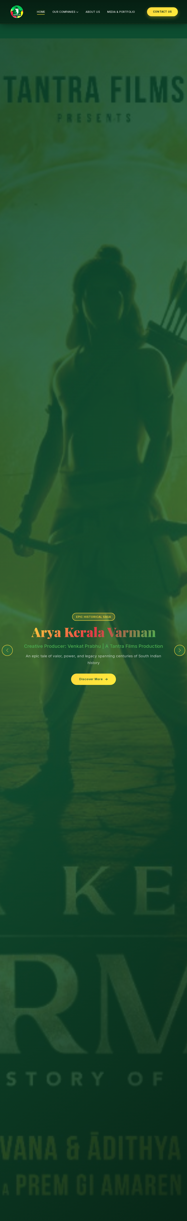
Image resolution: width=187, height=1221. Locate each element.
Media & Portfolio (121, 11)
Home (41, 11)
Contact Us (162, 11)
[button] (179, 650)
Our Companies (65, 11)
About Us (93, 11)
